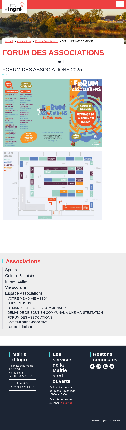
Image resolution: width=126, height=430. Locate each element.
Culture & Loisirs (20, 275)
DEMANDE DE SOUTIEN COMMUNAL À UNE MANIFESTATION (55, 312)
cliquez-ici (66, 402)
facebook (92, 366)
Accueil (9, 41)
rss (105, 366)
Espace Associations (46, 41)
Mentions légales (99, 420)
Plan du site (115, 420)
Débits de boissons (21, 327)
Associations (24, 41)
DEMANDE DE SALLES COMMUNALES (37, 308)
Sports (11, 269)
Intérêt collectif (18, 281)
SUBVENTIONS (19, 303)
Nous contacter (22, 385)
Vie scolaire (15, 287)
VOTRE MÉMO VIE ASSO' (27, 298)
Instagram (98, 366)
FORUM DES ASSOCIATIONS (30, 317)
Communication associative (27, 322)
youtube (111, 366)
